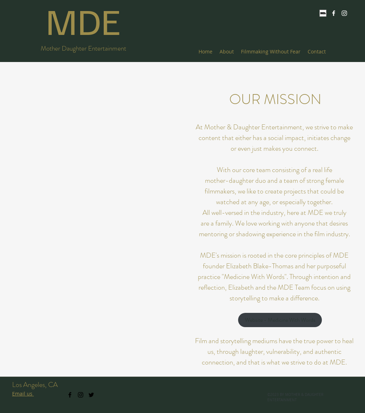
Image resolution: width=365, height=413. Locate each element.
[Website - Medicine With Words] (280, 320)
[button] (90, 219)
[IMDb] (323, 13)
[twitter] (91, 394)
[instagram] (344, 13)
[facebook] (333, 13)
